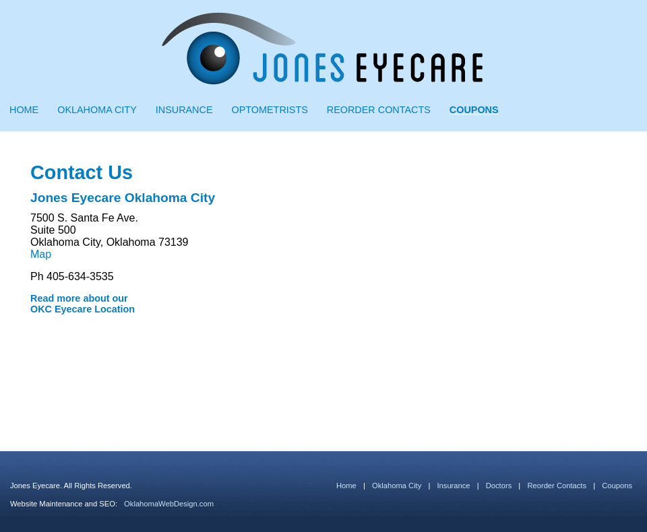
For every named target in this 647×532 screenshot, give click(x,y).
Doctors (499, 485)
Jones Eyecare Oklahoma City (122, 198)
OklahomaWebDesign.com (169, 504)
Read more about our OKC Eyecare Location (82, 303)
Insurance (184, 109)
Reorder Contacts (379, 109)
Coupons (474, 109)
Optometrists (270, 109)
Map (40, 254)
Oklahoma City (97, 109)
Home (23, 109)
